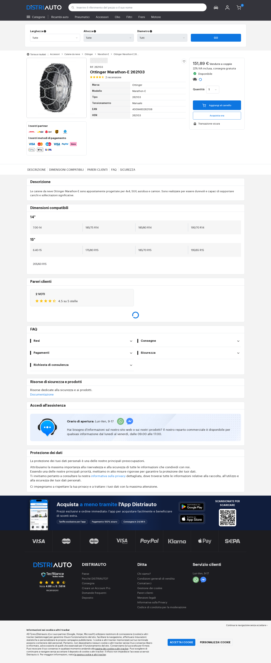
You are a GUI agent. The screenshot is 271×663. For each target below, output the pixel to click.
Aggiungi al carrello (216, 105)
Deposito (87, 597)
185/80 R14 (145, 227)
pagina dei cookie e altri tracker (111, 648)
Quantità (199, 89)
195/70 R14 (197, 227)
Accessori (102, 17)
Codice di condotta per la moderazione (161, 607)
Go (216, 38)
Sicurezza (127, 169)
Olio (117, 17)
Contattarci (144, 583)
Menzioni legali (146, 597)
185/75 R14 (92, 227)
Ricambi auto (60, 17)
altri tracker (100, 654)
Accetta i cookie (181, 642)
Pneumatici (82, 17)
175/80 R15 (92, 250)
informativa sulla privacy (108, 476)
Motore (156, 17)
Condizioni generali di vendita (156, 578)
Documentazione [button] (42, 394)
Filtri (129, 17)
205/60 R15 (40, 264)
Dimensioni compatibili (66, 169)
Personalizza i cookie (215, 642)
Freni (141, 17)
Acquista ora (217, 115)
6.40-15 (37, 250)
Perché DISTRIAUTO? (95, 578)
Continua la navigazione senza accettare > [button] (247, 625)
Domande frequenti (94, 592)
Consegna (88, 583)
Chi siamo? (144, 573)
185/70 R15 (145, 250)
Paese (85, 573)
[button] (215, 7)
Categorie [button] (38, 17)
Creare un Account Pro (96, 588)
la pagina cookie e (84, 654)
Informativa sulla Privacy (152, 602)
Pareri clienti (97, 169)
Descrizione (36, 169)
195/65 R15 (197, 250)
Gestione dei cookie (149, 588)
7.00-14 (37, 227)
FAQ (114, 169)
